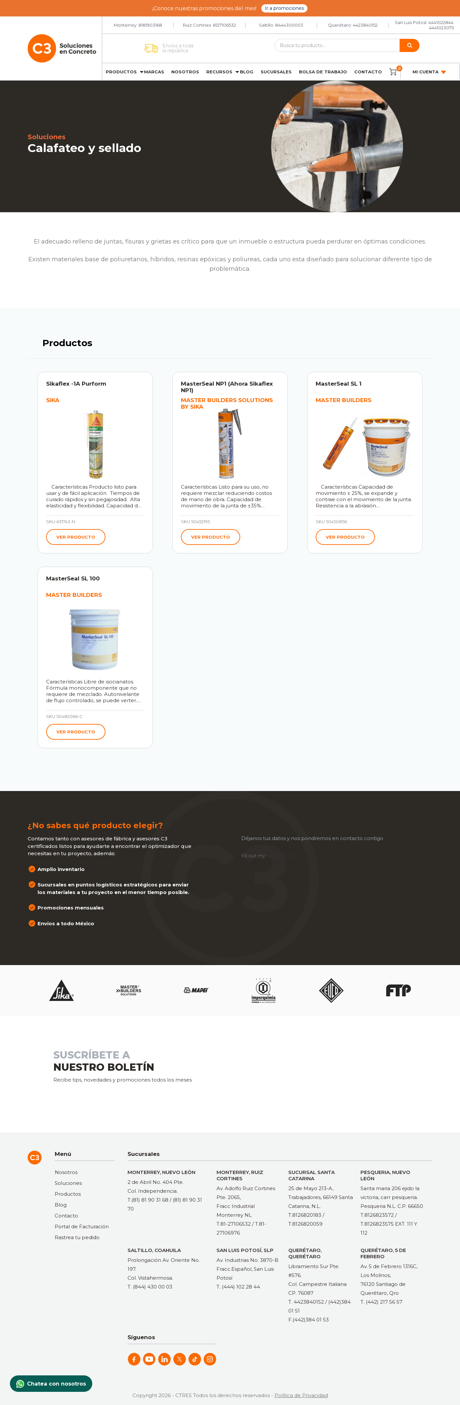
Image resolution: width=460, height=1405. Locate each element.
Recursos (219, 71)
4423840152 (365, 25)
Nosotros (185, 71)
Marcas (154, 71)
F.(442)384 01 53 (308, 1319)
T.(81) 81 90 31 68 (148, 1200)
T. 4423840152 (306, 1302)
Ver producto (75, 537)
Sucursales (276, 71)
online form (280, 856)
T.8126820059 (305, 1224)
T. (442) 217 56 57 (381, 1302)
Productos (121, 71)
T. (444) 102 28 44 (238, 1287)
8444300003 (289, 25)
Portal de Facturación (82, 1226)
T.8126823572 (377, 1215)
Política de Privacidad (301, 1395)
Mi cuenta (430, 72)
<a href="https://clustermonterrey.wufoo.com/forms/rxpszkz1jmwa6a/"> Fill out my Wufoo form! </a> (324, 1073)
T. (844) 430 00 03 (150, 1287)
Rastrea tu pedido (77, 1237)
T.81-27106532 (233, 1224)
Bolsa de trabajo (323, 71)
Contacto (368, 71)
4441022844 (440, 22)
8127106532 (224, 25)
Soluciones (68, 1183)
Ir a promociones (284, 8)
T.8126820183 (304, 1215)
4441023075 (441, 27)
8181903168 (150, 25)
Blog (246, 71)
